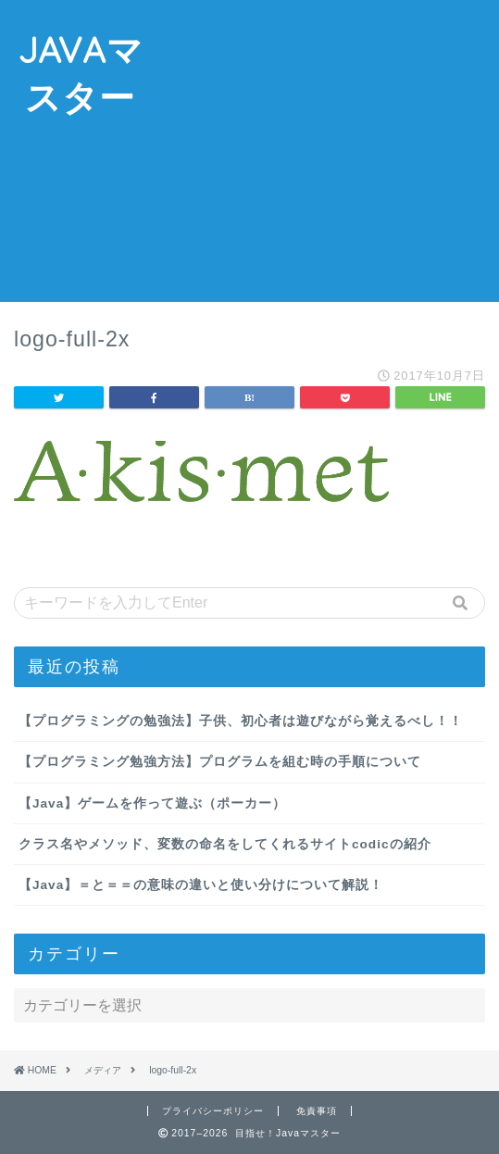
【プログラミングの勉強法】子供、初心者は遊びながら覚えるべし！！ (241, 721)
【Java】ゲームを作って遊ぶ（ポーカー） (152, 803)
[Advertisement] (329, 153)
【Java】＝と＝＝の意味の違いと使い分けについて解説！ (201, 885)
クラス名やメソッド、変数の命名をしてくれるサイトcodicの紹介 (225, 844)
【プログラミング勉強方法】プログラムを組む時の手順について (220, 762)
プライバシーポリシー (213, 1111)
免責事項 (316, 1111)
